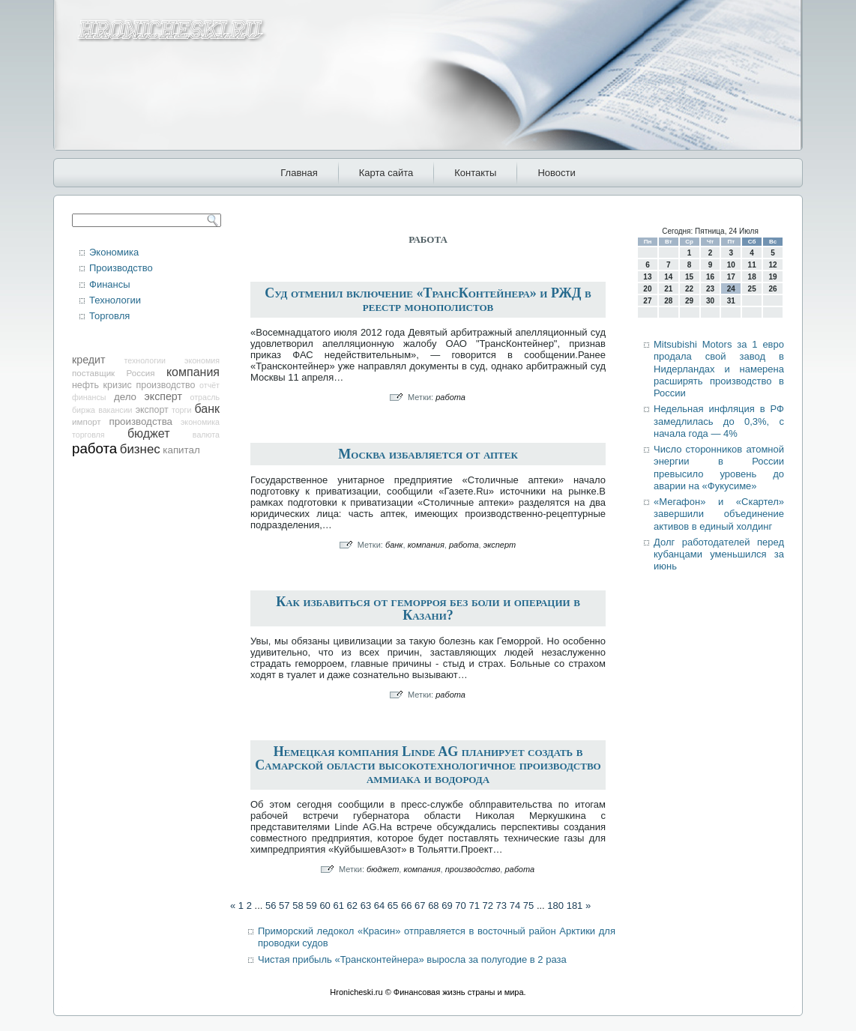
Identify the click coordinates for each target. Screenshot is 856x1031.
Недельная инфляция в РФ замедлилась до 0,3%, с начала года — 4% (719, 421)
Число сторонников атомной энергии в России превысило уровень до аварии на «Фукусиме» (719, 468)
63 (366, 905)
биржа (83, 409)
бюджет (148, 433)
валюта (206, 434)
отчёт (209, 385)
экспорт (152, 410)
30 (710, 301)
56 (270, 905)
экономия (202, 360)
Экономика (114, 252)
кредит (88, 360)
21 (668, 289)
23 (710, 289)
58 (297, 905)
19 (772, 277)
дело (125, 396)
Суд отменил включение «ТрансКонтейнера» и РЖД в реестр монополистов (428, 299)
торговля (88, 434)
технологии (145, 360)
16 (710, 277)
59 (311, 905)
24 (731, 289)
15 (689, 277)
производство (165, 385)
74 (515, 905)
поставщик (93, 373)
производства (140, 421)
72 (488, 905)
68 (433, 905)
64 (379, 905)
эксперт (163, 396)
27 (647, 301)
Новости (556, 172)
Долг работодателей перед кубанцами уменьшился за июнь (719, 554)
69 (446, 905)
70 (460, 905)
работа (94, 448)
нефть (85, 385)
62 (352, 905)
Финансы (109, 284)
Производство (121, 267)
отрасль (205, 397)
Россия (141, 373)
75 (528, 905)
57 (284, 905)
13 (647, 277)
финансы (89, 397)
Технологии (115, 300)
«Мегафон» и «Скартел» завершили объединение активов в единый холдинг (719, 514)
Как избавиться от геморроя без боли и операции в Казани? (428, 608)
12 (772, 265)
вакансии (115, 409)
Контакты (475, 172)
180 (555, 905)
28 (668, 301)
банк (207, 408)
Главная (298, 172)
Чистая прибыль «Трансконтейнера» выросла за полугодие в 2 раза (412, 959)
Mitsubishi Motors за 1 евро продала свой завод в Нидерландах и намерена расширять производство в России (719, 369)
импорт (86, 421)
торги (181, 409)
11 (752, 265)
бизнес (140, 449)
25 (752, 289)
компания (193, 372)
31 (731, 301)
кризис (117, 385)
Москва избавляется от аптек (428, 454)
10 (731, 265)
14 (668, 277)
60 (324, 905)
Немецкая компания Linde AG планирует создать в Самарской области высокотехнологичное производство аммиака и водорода (427, 765)
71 (473, 905)
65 (393, 905)
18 (752, 277)
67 (420, 905)
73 (501, 905)
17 (731, 277)
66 (406, 905)
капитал (181, 450)
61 (338, 905)
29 (689, 301)
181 (575, 905)
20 (647, 289)
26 (772, 289)
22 (689, 289)
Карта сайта (386, 172)
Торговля (109, 315)
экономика (200, 421)
